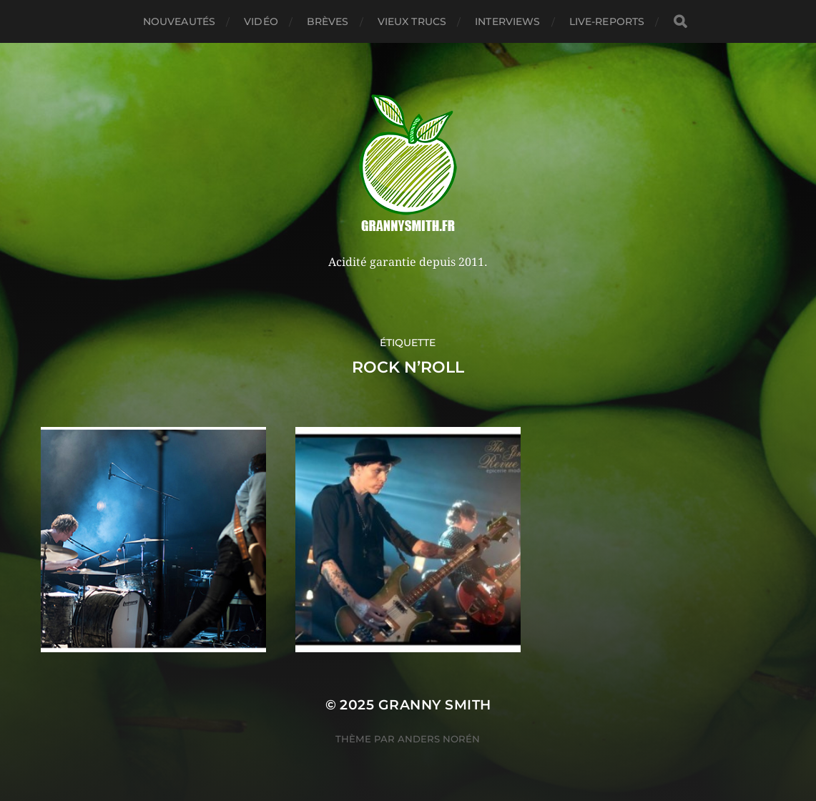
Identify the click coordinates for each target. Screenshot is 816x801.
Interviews (507, 21)
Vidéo (261, 21)
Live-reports (607, 21)
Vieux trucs (412, 21)
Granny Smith (434, 705)
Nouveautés (179, 21)
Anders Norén (439, 739)
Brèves (328, 21)
